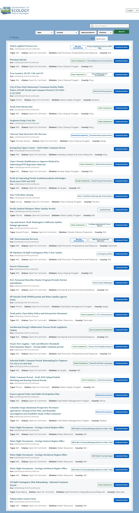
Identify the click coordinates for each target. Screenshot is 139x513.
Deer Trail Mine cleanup (22, 195)
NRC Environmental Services (24, 239)
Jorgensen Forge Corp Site (22, 120)
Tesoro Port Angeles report (100, 347)
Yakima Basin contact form (23, 498)
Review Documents (78, 47)
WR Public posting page (102, 456)
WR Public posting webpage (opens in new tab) (92, 470)
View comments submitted (101, 330)
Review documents (104, 164)
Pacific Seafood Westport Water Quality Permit (32, 208)
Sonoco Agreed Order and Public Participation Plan (34, 394)
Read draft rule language (101, 363)
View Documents (105, 380)
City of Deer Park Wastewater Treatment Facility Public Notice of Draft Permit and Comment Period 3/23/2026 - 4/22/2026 (37, 90)
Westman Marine (18, 59)
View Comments (78, 61)
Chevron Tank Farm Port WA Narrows (28, 134)
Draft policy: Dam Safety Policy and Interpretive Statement (38, 313)
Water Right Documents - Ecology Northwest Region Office (38, 454)
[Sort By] (101, 38)
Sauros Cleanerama (19, 266)
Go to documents (104, 315)
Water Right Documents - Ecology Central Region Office (37, 427)
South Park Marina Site (21, 106)
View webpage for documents (99, 74)
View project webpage (102, 283)
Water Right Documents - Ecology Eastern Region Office (37, 441)
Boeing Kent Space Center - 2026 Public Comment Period (37, 147)
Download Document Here (101, 135)
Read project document (102, 181)
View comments (105, 108)
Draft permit (105, 210)
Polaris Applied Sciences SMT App (99, 47)
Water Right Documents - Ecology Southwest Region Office (38, 468)
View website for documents (99, 61)
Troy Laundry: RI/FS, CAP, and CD (26, 73)
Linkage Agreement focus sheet (100, 225)
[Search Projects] (92, 26)
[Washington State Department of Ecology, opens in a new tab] (14, 11)
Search (122, 32)
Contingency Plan (104, 254)
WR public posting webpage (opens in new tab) (92, 429)
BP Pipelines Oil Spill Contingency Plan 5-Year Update (36, 252)
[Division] (105, 33)
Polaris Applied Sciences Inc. (24, 46)
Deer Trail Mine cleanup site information (95, 196)
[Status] (88, 33)
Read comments (83, 181)
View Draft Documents (102, 91)
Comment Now (121, 47)
